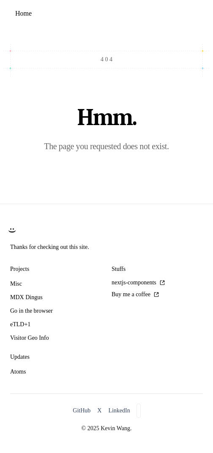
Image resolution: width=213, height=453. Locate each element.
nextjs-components (138, 282)
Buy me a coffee (135, 294)
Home (23, 13)
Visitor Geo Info (29, 338)
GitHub (81, 410)
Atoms (18, 371)
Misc (16, 284)
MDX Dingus (26, 297)
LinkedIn (119, 410)
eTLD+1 (20, 324)
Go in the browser (31, 311)
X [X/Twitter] (99, 410)
